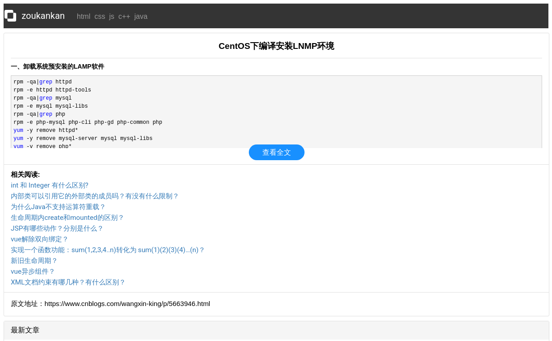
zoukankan (43, 15)
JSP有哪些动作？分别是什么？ (57, 228)
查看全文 (276, 152)
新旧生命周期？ (34, 261)
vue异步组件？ (33, 271)
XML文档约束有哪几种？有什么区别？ (68, 282)
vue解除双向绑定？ (40, 239)
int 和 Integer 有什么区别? (49, 185)
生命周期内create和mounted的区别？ (67, 218)
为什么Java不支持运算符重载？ (58, 207)
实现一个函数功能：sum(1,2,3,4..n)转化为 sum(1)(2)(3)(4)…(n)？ (108, 250)
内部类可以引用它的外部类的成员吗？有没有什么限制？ (95, 196)
